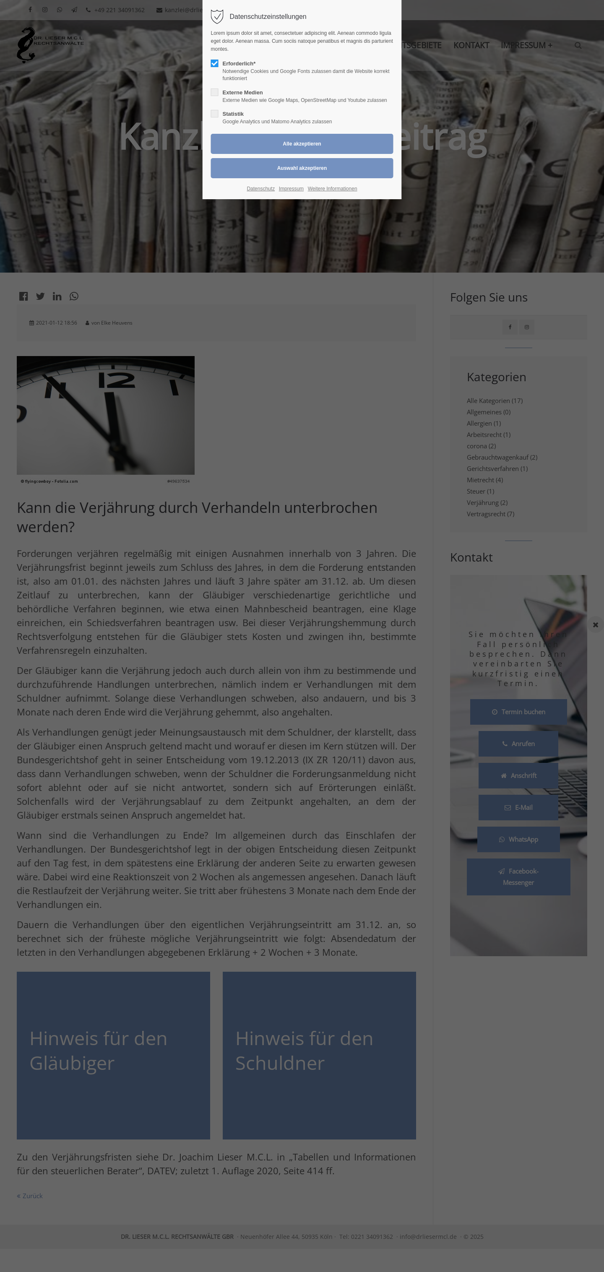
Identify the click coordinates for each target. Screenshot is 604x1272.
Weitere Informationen (332, 189)
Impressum (291, 189)
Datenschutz (261, 189)
